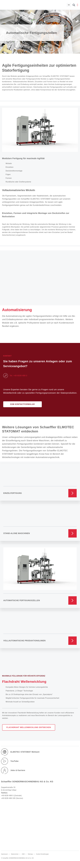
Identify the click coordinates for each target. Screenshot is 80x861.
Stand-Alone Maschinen (16, 533)
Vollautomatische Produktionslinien (24, 641)
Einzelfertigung (12, 493)
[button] (77, 5)
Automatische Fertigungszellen (21, 600)
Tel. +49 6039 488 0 (18, 376)
